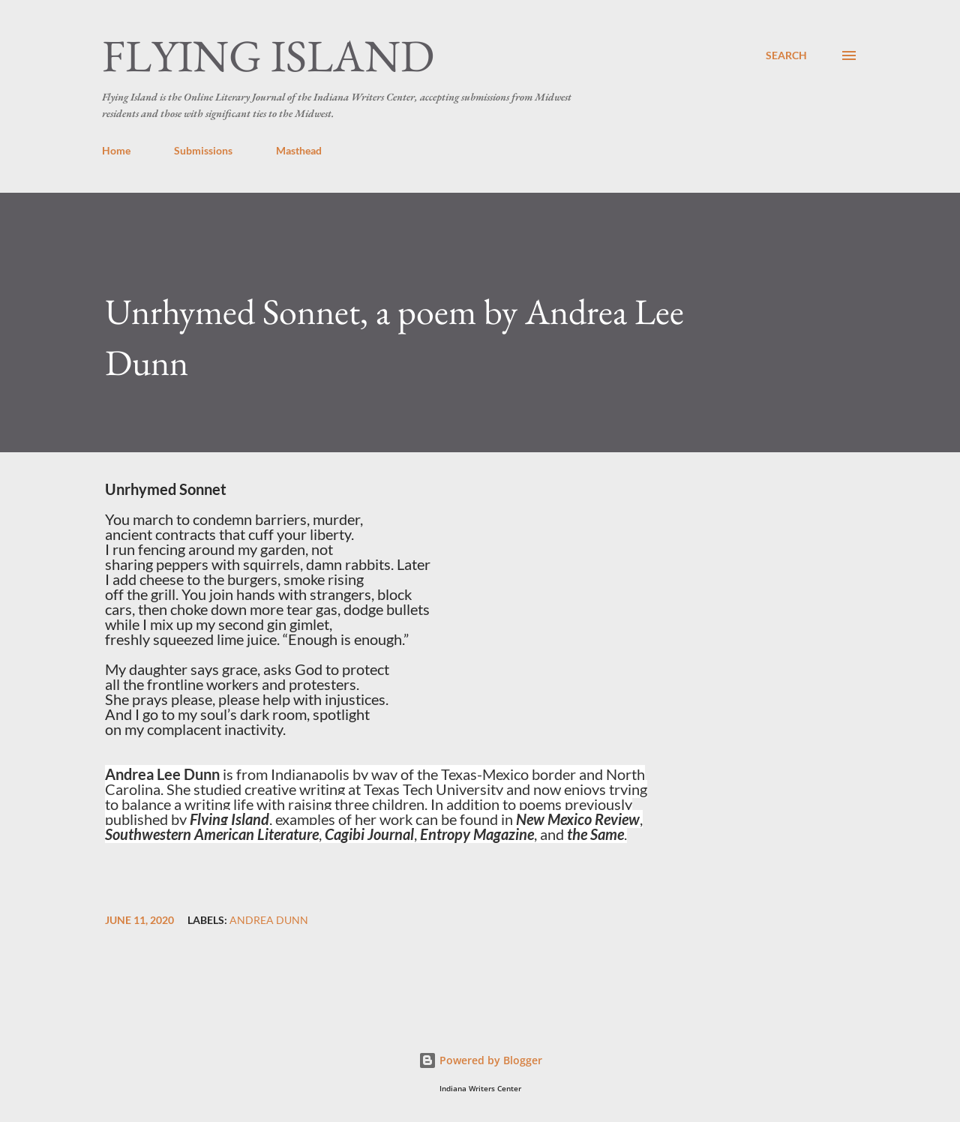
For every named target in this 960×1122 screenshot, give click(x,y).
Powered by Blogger (480, 1060)
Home (116, 150)
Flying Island (268, 55)
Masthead (299, 150)
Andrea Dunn (269, 920)
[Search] (786, 55)
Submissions (203, 150)
